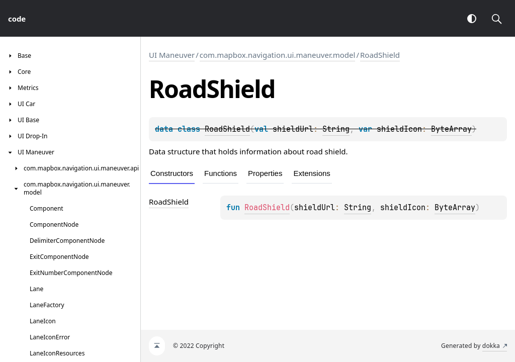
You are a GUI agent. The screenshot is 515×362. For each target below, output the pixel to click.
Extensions (311, 173)
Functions (220, 173)
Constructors (171, 173)
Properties (265, 173)
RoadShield (380, 55)
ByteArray (451, 129)
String (336, 129)
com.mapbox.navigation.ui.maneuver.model (278, 55)
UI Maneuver (172, 55)
